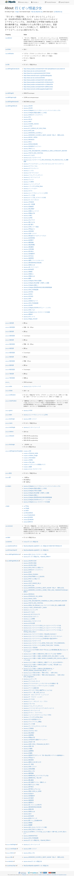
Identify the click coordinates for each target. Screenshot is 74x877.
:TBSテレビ (29, 148)
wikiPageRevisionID (12, 101)
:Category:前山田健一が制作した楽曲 (36, 283)
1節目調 (10, 323)
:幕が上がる (29, 222)
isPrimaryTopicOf (11, 550)
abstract (9, 38)
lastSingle (10, 419)
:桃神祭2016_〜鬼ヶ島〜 (33, 778)
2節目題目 (10, 335)
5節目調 (10, 357)
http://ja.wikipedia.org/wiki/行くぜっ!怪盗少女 (36, 550)
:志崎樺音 (29, 751)
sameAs (9, 541)
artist (9, 386)
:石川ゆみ (29, 256)
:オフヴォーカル (30, 166)
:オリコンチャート (31, 168)
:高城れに (29, 274)
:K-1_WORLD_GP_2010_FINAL (35, 128)
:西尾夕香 (29, 809)
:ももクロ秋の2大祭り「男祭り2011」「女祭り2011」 (41, 672)
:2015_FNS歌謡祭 (31, 303)
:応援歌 (28, 753)
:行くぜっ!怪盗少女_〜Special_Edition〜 (37, 556)
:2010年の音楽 (30, 563)
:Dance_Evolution (31, 574)
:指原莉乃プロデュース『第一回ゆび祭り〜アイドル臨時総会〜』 (44, 755)
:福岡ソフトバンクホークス (34, 260)
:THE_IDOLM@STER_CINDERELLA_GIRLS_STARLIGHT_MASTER (45, 150)
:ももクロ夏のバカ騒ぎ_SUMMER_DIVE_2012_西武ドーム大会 (44, 656)
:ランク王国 (29, 195)
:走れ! (27, 813)
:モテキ (28, 190)
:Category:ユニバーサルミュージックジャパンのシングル (42, 110)
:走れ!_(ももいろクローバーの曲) (35, 554)
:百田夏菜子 (29, 253)
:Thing (26, 506)
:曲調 (28, 466)
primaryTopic (11, 865)
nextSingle (10, 427)
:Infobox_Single (31, 455)
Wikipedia (24, 874)
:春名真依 (29, 760)
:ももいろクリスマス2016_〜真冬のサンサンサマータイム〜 (43, 636)
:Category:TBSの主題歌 (33, 280)
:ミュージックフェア (32, 184)
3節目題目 (10, 344)
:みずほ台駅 (29, 623)
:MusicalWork (28, 513)
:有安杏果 (29, 231)
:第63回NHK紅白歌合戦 (32, 262)
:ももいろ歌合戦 (30, 647)
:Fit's (27, 117)
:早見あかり (29, 229)
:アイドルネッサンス (32, 681)
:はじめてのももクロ (32, 614)
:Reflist (28, 460)
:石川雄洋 (29, 798)
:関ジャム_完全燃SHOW (33, 820)
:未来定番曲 (29, 769)
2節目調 (10, 331)
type (7, 506)
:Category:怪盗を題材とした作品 (35, 112)
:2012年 (28, 108)
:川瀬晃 (28, 748)
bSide (8, 49)
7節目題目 (10, 378)
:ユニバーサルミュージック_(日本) (36, 193)
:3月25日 (28, 292)
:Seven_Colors (30, 598)
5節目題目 (10, 361)
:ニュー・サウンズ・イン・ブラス (35, 701)
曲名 (9, 473)
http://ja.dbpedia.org (36, 11)
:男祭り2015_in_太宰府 (32, 791)
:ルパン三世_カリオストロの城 (35, 197)
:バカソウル (29, 703)
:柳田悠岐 (29, 242)
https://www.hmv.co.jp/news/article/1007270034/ (37, 73)
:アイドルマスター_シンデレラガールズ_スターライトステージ (44, 164)
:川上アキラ (29, 220)
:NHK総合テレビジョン (32, 146)
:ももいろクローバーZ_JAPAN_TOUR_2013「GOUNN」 (42, 645)
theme (10, 853)
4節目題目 (10, 352)
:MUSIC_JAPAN (30, 137)
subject (8, 486)
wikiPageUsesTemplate (14, 451)
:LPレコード (29, 316)
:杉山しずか (29, 771)
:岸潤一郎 (29, 746)
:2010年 (28, 106)
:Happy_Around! (30, 319)
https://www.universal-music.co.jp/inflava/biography (38, 75)
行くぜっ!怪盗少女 (28, 8)
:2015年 (28, 305)
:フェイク (29, 179)
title (7, 64)
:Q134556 (28, 517)
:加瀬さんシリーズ (31, 211)
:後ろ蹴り (29, 224)
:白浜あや (29, 793)
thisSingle (10, 444)
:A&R (27, 298)
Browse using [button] (23, 2)
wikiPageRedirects (13, 554)
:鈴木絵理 (29, 269)
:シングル (29, 170)
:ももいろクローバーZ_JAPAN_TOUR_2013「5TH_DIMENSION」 (45, 643)
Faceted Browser (50, 2)
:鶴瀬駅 (28, 825)
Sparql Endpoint (64, 2)
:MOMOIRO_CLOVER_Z (33, 133)
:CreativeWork (29, 515)
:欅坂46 (28, 314)
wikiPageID (10, 93)
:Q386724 (28, 522)
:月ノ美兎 (29, 764)
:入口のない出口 (30, 730)
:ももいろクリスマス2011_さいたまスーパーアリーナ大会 (42, 625)
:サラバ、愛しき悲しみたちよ (34, 692)
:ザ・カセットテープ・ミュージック (36, 694)
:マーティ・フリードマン (33, 712)
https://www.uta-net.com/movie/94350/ (34, 77)
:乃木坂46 (29, 202)
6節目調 (10, 365)
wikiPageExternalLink (12, 68)
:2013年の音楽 (30, 565)
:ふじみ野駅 (29, 618)
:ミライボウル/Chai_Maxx (33, 186)
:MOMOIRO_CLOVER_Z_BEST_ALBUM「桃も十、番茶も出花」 (44, 135)
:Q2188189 (28, 519)
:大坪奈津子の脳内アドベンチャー (35, 739)
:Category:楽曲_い (31, 285)
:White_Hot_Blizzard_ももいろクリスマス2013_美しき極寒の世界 (44, 605)
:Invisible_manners (31, 124)
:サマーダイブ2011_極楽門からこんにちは (38, 690)
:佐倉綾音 (29, 206)
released (10, 436)
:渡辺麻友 (29, 247)
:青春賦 (28, 271)
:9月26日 (28, 296)
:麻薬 (27, 278)
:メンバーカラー (30, 188)
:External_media (31, 453)
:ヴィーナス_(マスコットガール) (35, 726)
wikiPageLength (11, 97)
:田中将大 (29, 251)
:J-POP (28, 126)
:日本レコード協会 (31, 226)
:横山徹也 (29, 780)
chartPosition (11, 401)
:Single (26, 508)
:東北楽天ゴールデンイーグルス (35, 235)
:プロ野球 (29, 181)
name (9, 423)
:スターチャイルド (31, 173)
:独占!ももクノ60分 (31, 784)
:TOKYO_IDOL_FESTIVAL (33, 153)
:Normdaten (29, 457)
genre (9, 410)
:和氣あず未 (29, 213)
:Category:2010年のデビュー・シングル (37, 307)
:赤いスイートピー (31, 267)
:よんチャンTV (30, 679)
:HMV (27, 121)
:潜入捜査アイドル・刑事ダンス (35, 782)
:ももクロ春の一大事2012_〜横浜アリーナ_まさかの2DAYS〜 (43, 662)
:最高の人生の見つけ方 (32, 762)
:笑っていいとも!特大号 (33, 804)
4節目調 (10, 348)
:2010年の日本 (30, 561)
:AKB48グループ (31, 301)
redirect (9, 431)
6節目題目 (10, 369)
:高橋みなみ (29, 276)
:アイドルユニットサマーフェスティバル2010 (39, 685)
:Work (26, 510)
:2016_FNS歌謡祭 (31, 289)
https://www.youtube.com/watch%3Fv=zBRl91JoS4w (38, 86)
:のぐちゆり (29, 155)
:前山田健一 (29, 208)
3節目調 (10, 340)
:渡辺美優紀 (29, 244)
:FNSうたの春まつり (32, 578)
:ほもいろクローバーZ (32, 621)
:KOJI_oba (29, 130)
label (9, 414)
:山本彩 (28, 217)
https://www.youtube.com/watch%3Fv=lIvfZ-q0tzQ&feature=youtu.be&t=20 (44, 68)
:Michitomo (29, 139)
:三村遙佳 (29, 728)
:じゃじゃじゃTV (31, 609)
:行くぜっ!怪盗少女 (31, 541)
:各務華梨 (29, 735)
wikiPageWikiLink (11, 106)
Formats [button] (35, 2)
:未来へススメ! (30, 233)
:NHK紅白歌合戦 (31, 144)
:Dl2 (27, 451)
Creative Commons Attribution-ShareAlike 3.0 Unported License (52, 874)
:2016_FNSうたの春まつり (33, 829)
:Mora (27, 142)
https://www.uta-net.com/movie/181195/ (35, 71)
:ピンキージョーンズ (32, 177)
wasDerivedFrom (11, 546)
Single (17, 11)
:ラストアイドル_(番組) (32, 721)
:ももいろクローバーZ (32, 157)
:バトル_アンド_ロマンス (33, 175)
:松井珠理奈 (29, 238)
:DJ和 (27, 572)
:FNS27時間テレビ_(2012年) (34, 576)
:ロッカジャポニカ (31, 199)
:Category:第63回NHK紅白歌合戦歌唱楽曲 (38, 287)
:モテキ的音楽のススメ (32, 719)
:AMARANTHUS (30, 835)
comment (9, 526)
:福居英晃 (29, 258)
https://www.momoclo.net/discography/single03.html (38, 89)
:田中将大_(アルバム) (32, 789)
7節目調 (10, 373)
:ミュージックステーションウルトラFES (37, 715)
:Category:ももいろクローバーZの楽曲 (37, 312)
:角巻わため (29, 265)
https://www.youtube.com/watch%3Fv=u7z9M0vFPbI (38, 84)
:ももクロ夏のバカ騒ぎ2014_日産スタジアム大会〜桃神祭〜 (43, 654)
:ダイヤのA (29, 699)
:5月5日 (28, 294)
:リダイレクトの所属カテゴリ (35, 464)
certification (10, 53)
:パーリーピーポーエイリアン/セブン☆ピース (39, 708)
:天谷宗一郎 (29, 742)
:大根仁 (28, 215)
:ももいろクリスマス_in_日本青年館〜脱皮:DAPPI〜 (41, 638)
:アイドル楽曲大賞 (31, 688)
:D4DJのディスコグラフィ (33, 115)
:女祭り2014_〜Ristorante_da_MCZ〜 (37, 744)
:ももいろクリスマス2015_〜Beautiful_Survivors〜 (40, 634)
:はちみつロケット (31, 616)
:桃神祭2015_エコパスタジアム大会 (36, 775)
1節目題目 (10, 327)
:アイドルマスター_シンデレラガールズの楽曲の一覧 (41, 683)
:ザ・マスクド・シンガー (33, 697)
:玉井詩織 (29, 249)
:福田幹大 (29, 802)
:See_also (29, 462)
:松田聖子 (29, 240)
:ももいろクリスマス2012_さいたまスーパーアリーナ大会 (42, 627)
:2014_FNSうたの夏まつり (33, 567)
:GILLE (28, 119)
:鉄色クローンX (30, 818)
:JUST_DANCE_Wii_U (32, 583)
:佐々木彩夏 (29, 204)
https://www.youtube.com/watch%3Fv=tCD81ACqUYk (38, 82)
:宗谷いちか (29, 310)
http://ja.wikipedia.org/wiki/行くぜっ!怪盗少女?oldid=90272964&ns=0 (43, 546)
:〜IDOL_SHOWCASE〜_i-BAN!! (35, 607)
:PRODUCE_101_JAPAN (33, 596)
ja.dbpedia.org (58, 11)
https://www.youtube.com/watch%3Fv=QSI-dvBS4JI (38, 80)
